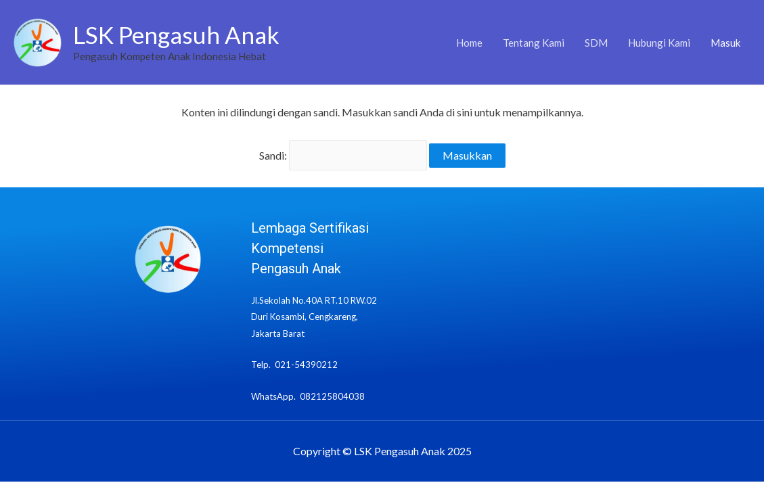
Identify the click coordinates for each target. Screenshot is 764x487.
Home (469, 43)
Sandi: (343, 155)
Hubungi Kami (659, 43)
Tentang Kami (533, 43)
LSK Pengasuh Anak (176, 34)
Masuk (725, 43)
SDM (596, 43)
